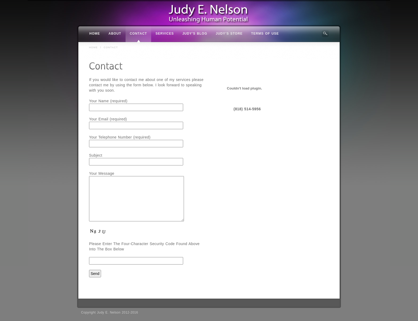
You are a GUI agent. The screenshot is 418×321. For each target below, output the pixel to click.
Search (325, 33)
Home (93, 47)
